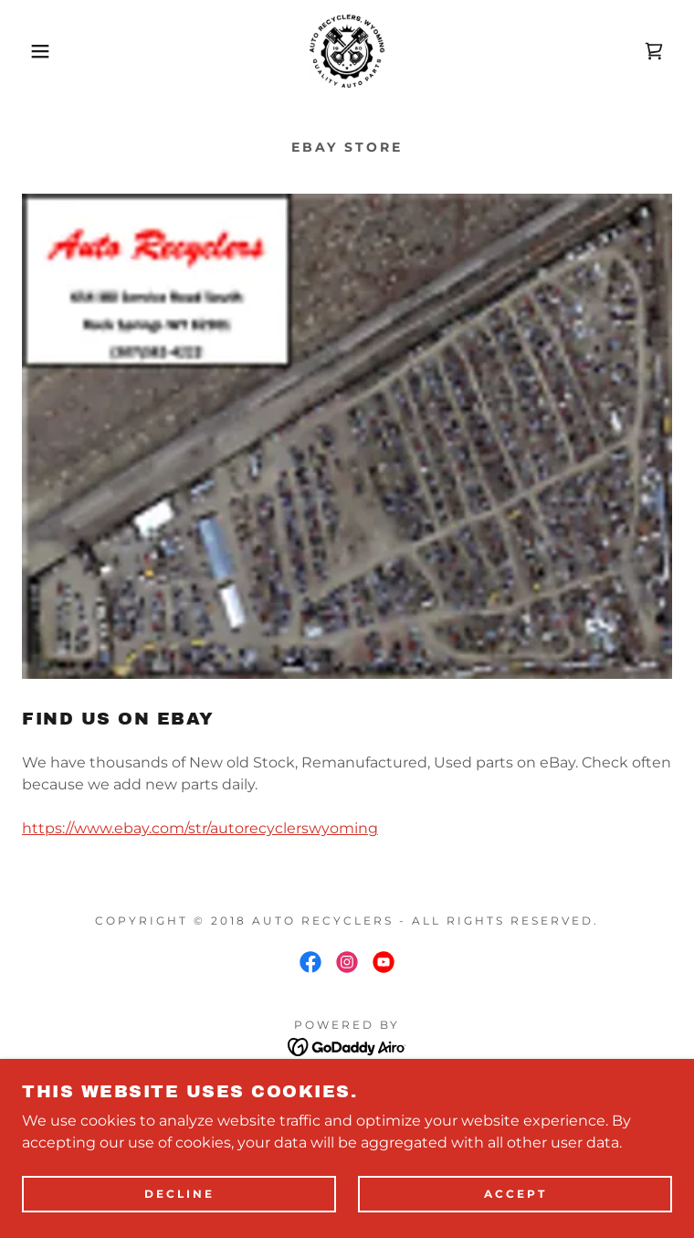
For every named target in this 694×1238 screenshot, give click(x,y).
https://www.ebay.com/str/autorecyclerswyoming (200, 828)
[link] (347, 51)
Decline (179, 1207)
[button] (45, 51)
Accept (515, 1207)
